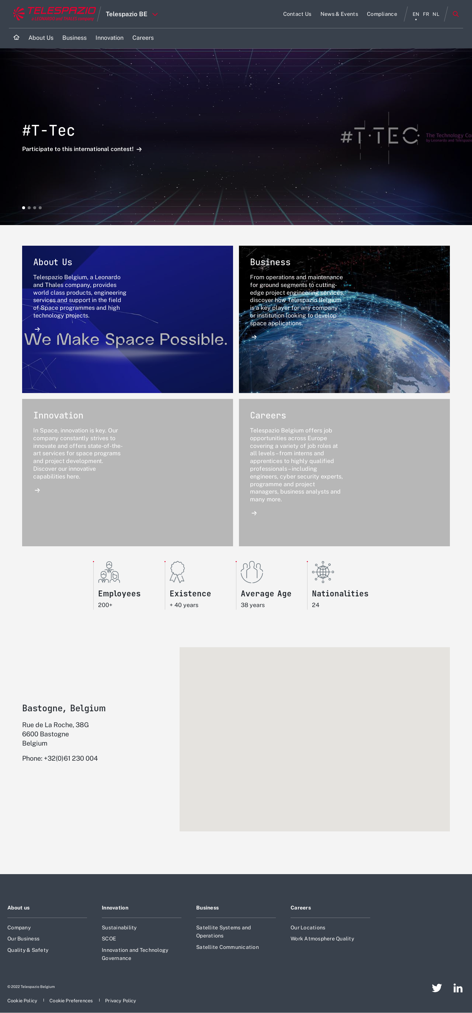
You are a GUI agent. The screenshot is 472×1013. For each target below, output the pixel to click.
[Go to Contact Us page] (297, 14)
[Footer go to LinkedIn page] (458, 985)
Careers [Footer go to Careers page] (301, 905)
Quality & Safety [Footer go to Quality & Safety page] (27, 947)
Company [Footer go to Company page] (19, 925)
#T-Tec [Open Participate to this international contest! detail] (48, 130)
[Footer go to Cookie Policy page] (22, 998)
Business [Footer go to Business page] (207, 905)
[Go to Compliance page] (382, 14)
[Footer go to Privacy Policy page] (120, 998)
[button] (23, 207)
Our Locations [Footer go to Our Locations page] (308, 925)
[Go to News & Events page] (339, 14)
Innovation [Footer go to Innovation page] (115, 905)
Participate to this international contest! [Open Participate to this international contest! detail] (78, 149)
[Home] (16, 38)
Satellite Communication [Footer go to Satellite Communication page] (227, 944)
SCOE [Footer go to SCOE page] (109, 936)
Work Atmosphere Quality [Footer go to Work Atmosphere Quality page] (322, 936)
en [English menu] (416, 14)
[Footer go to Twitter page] (437, 985)
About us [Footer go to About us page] (18, 905)
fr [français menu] (426, 14)
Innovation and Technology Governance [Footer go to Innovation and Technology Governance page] (135, 951)
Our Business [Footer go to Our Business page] (23, 936)
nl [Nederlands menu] (436, 14)
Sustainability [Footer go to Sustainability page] (119, 925)
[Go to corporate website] (53, 14)
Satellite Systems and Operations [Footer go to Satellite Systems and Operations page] (223, 929)
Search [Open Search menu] (456, 14)
